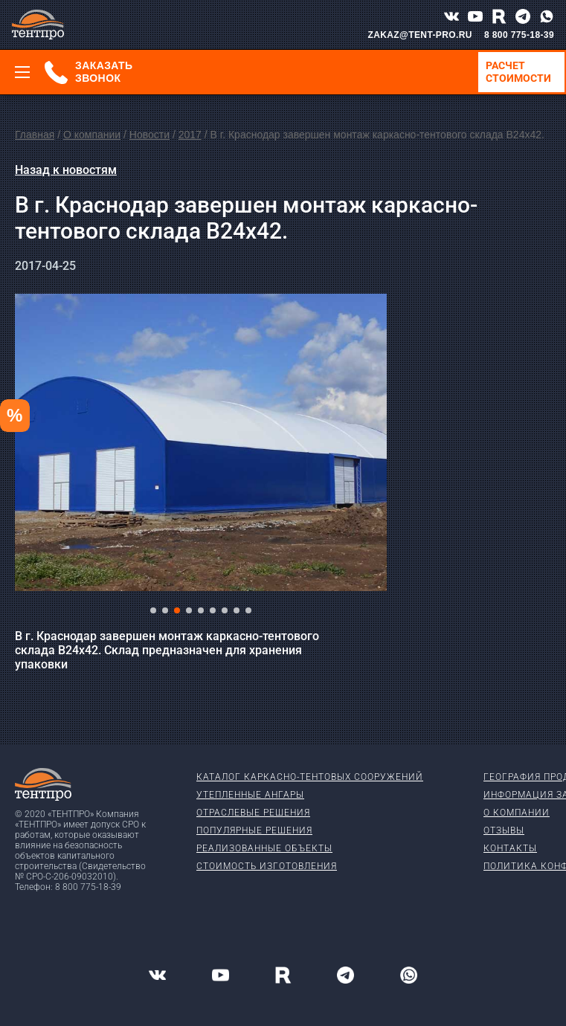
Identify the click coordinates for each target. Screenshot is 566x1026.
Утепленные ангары (250, 795)
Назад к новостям (66, 170)
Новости (149, 135)
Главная (34, 135)
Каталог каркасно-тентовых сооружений (309, 777)
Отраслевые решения (253, 812)
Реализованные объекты (264, 848)
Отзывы (503, 830)
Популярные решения (254, 830)
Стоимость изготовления (266, 866)
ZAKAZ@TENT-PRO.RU (419, 35)
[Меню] (22, 72)
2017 (190, 135)
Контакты (510, 848)
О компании (91, 135)
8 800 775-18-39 (519, 35)
